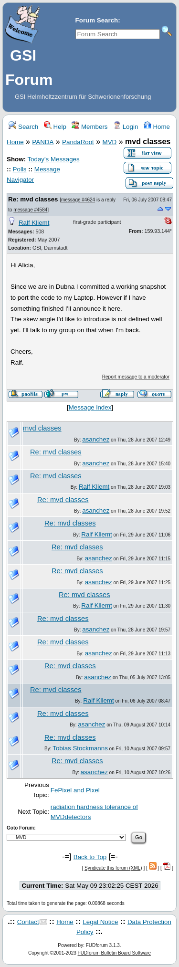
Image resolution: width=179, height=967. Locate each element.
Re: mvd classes (33, 199)
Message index (90, 407)
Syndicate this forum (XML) (113, 868)
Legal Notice (100, 921)
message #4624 (78, 199)
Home (157, 126)
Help (55, 126)
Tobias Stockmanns (80, 748)
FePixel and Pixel (75, 790)
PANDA (42, 142)
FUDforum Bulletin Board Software (114, 953)
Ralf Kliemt (34, 222)
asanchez (95, 439)
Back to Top (90, 857)
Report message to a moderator (135, 376)
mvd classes (42, 428)
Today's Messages (53, 159)
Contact (28, 921)
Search (23, 126)
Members (89, 126)
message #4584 (30, 209)
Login (125, 126)
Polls (20, 169)
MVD (110, 142)
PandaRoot (78, 142)
